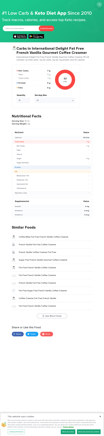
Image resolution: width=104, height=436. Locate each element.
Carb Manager (14, 5)
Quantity (21, 95)
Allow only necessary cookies (88, 433)
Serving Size (41, 95)
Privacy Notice (68, 428)
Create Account (46, 28)
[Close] (100, 418)
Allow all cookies (68, 433)
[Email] (21, 28)
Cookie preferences (16, 433)
